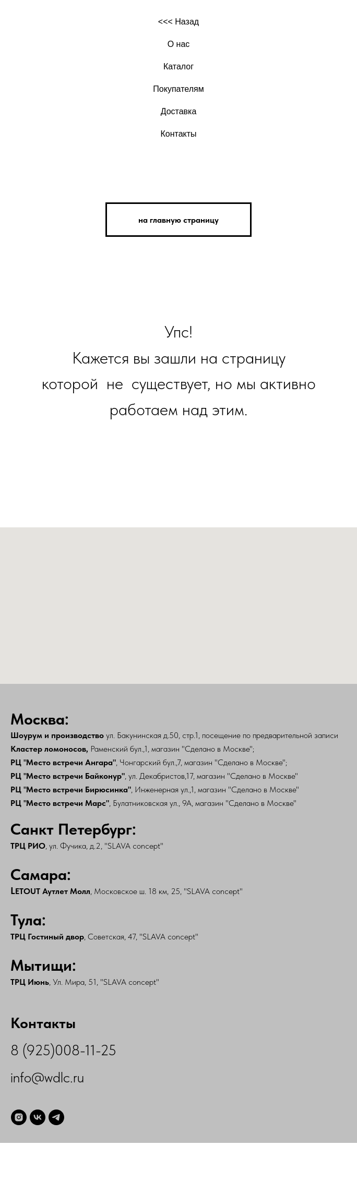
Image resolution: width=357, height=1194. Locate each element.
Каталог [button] (178, 66)
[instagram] (19, 1117)
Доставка (179, 111)
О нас (179, 44)
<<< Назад (178, 21)
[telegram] (56, 1117)
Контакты (178, 133)
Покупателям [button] (178, 89)
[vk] (37, 1117)
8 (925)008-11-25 (63, 1050)
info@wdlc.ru (47, 1077)
